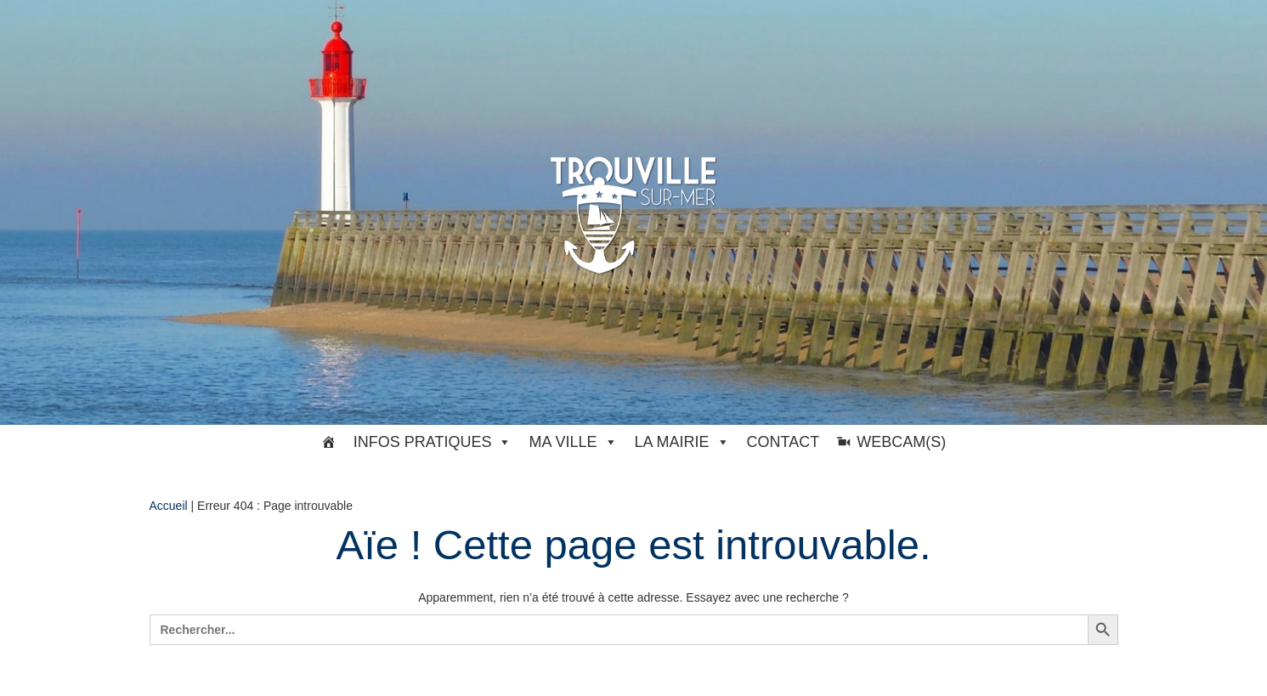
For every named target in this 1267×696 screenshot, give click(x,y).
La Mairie (682, 442)
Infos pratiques (433, 442)
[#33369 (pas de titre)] (329, 442)
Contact (783, 441)
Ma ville (573, 442)
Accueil (169, 505)
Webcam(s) (901, 441)
